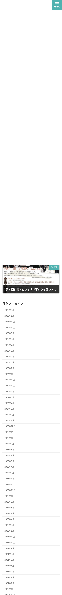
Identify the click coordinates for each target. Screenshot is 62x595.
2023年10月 (9, 438)
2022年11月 (9, 490)
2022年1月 (9, 531)
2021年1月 (9, 583)
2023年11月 (9, 432)
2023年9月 (9, 444)
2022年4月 (9, 519)
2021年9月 (9, 548)
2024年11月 (9, 380)
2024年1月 (9, 420)
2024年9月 (9, 391)
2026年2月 (9, 310)
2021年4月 (9, 572)
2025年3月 (9, 362)
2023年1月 (9, 479)
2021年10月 (9, 542)
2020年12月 (9, 589)
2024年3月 (9, 415)
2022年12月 (9, 484)
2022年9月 (9, 502)
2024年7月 (9, 403)
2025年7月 (9, 345)
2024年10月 (9, 386)
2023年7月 (9, 455)
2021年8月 (9, 554)
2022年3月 (9, 525)
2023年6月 (9, 461)
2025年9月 (9, 333)
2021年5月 (9, 566)
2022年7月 (9, 513)
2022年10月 (9, 496)
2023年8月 (9, 449)
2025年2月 (9, 368)
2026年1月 (9, 316)
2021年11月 (9, 537)
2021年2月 (9, 577)
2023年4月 (9, 467)
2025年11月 (9, 322)
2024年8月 (9, 397)
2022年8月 (9, 508)
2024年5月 (9, 409)
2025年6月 (9, 351)
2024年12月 (9, 374)
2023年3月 (9, 473)
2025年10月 (9, 327)
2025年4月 (9, 356)
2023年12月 (9, 426)
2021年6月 (9, 560)
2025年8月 (9, 339)
